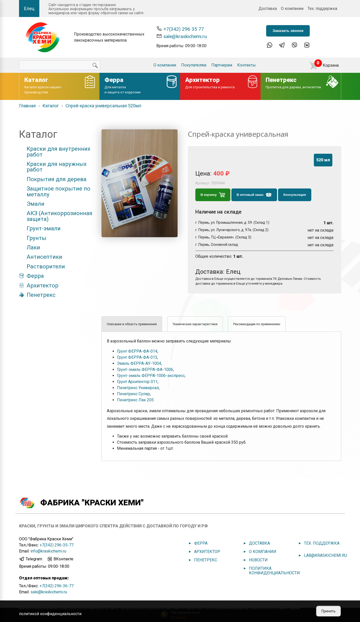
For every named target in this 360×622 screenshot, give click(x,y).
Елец (29, 8)
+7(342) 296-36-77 (57, 585)
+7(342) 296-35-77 (57, 545)
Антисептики (44, 257)
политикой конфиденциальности (50, 613)
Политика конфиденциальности (274, 570)
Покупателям (193, 65)
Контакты (246, 65)
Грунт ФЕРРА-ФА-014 (137, 351)
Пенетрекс (41, 295)
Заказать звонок (287, 30)
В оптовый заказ (254, 195)
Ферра (35, 276)
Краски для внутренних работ (58, 151)
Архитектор (42, 285)
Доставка (268, 8)
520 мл (323, 160)
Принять (328, 611)
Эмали (35, 203)
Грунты (36, 238)
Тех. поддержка (322, 8)
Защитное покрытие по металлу (58, 191)
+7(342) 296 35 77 (180, 29)
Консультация (294, 195)
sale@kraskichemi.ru (181, 36)
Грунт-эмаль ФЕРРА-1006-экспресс (151, 375)
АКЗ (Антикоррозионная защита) (59, 216)
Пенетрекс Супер (133, 393)
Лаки (33, 247)
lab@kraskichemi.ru (325, 555)
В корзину (213, 195)
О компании (292, 8)
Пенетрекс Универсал (138, 387)
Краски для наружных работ (57, 166)
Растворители (46, 266)
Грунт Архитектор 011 (137, 381)
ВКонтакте (60, 559)
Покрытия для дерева (57, 179)
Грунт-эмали (44, 228)
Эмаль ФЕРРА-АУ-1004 (139, 363)
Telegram (30, 559)
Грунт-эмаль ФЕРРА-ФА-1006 (145, 369)
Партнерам (221, 65)
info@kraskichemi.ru (48, 551)
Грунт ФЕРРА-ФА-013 (137, 357)
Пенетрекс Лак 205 (135, 400)
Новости (258, 560)
